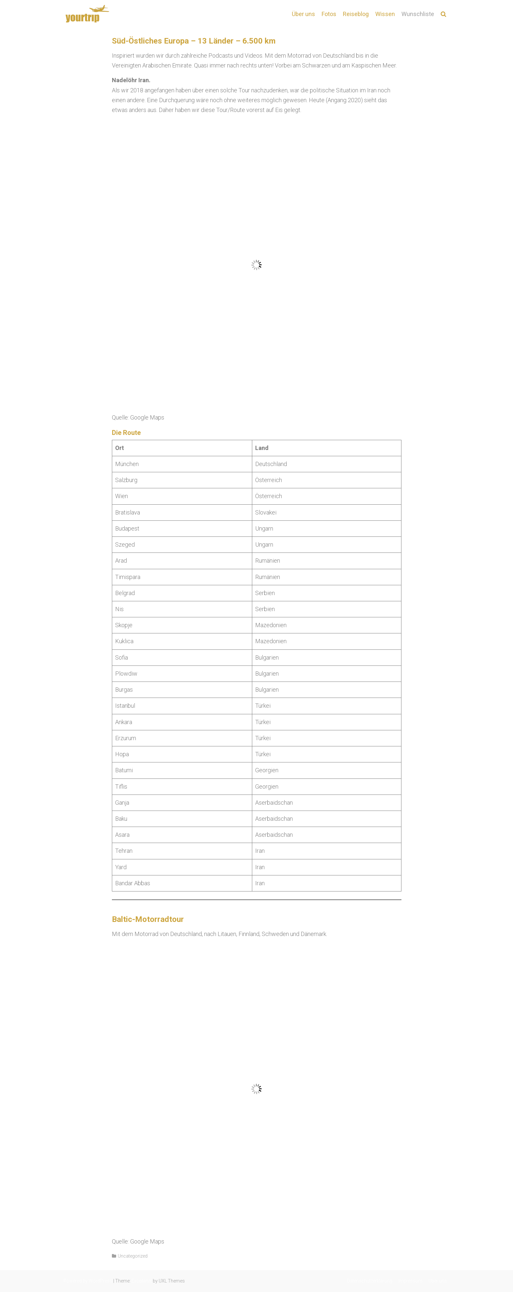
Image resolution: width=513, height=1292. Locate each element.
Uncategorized (133, 1256)
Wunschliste (417, 13)
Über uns (303, 13)
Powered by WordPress (87, 1280)
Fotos (329, 13)
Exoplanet (142, 1280)
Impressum (410, 1280)
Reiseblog (356, 13)
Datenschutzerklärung (369, 1280)
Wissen (385, 13)
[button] (443, 14)
